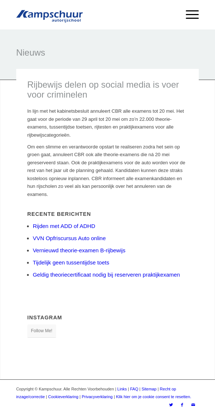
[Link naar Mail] (193, 404)
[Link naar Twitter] (171, 404)
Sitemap (148, 389)
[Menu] (188, 14)
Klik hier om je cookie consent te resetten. (153, 396)
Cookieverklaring (63, 396)
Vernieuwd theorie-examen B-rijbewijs (79, 250)
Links (122, 389)
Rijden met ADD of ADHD (64, 226)
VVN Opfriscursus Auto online (69, 238)
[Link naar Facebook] (182, 404)
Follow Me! (41, 330)
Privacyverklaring (97, 396)
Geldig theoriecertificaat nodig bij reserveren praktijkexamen (106, 274)
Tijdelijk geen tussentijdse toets (71, 262)
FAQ (134, 389)
